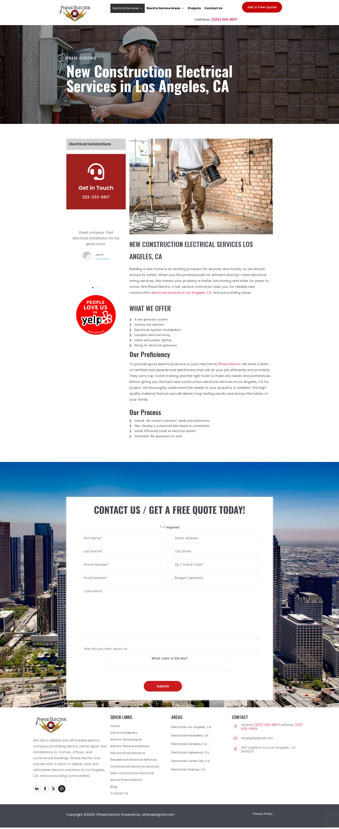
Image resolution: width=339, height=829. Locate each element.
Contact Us (213, 8)
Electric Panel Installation (130, 746)
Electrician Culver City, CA (190, 761)
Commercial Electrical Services (134, 766)
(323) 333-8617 (224, 19)
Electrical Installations (90, 144)
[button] (70, 254)
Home (115, 726)
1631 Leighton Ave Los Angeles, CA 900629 (268, 749)
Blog (113, 786)
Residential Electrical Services (133, 759)
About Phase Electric (126, 779)
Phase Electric (229, 364)
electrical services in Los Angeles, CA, (181, 292)
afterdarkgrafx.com (158, 813)
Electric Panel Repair (126, 739)
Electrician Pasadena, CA (189, 735)
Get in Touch (96, 188)
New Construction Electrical (132, 772)
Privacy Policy (263, 813)
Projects (194, 8)
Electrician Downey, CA (188, 769)
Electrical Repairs (123, 733)
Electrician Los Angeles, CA (191, 727)
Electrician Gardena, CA (189, 744)
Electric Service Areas (165, 8)
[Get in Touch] (96, 171)
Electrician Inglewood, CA (190, 752)
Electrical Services (127, 8)
